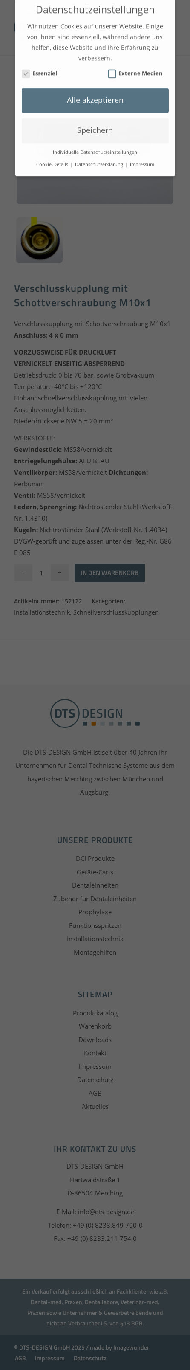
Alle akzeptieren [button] (95, 94)
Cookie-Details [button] (52, 158)
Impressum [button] (142, 158)
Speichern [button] (95, 124)
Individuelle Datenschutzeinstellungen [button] (95, 146)
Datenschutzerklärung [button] (99, 158)
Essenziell (40, 67)
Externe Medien (135, 67)
